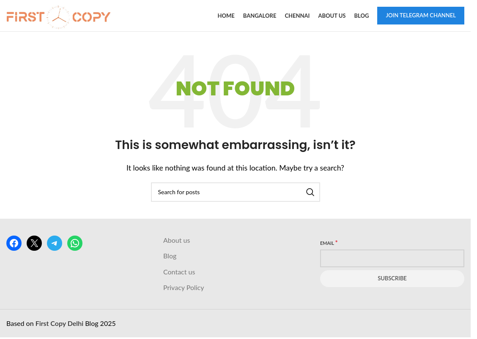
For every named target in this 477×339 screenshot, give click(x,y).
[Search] (235, 193)
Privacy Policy (183, 288)
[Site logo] (59, 15)
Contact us (179, 272)
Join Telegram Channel (421, 15)
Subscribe (392, 279)
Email (329, 243)
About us (176, 241)
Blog (169, 256)
